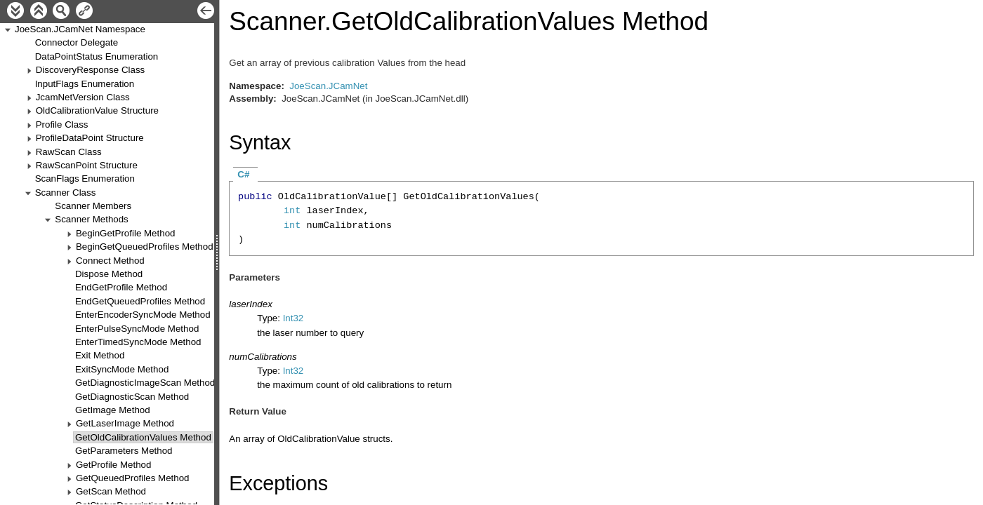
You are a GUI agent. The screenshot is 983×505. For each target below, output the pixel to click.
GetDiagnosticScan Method (132, 396)
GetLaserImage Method (125, 423)
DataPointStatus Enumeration (97, 56)
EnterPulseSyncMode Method (137, 328)
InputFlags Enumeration (85, 84)
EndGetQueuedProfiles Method (140, 301)
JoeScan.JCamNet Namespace (80, 29)
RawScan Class (69, 152)
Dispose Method (109, 274)
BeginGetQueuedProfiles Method (144, 246)
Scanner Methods (91, 219)
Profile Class (62, 124)
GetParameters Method (124, 450)
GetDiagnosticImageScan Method (145, 382)
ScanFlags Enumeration (85, 178)
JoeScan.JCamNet (328, 86)
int (292, 211)
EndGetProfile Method (121, 287)
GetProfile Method (113, 464)
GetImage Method (112, 410)
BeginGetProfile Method (126, 233)
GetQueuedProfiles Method (133, 478)
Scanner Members (93, 206)
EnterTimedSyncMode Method (138, 342)
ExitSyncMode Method (122, 369)
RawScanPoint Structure (87, 165)
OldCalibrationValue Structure (97, 110)
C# (243, 174)
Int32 (293, 318)
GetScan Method (111, 491)
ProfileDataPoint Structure (90, 138)
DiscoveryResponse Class (90, 70)
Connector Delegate (77, 42)
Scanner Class (65, 192)
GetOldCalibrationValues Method (143, 437)
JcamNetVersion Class (83, 97)
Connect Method (110, 260)
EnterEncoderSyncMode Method (143, 314)
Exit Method (99, 355)
